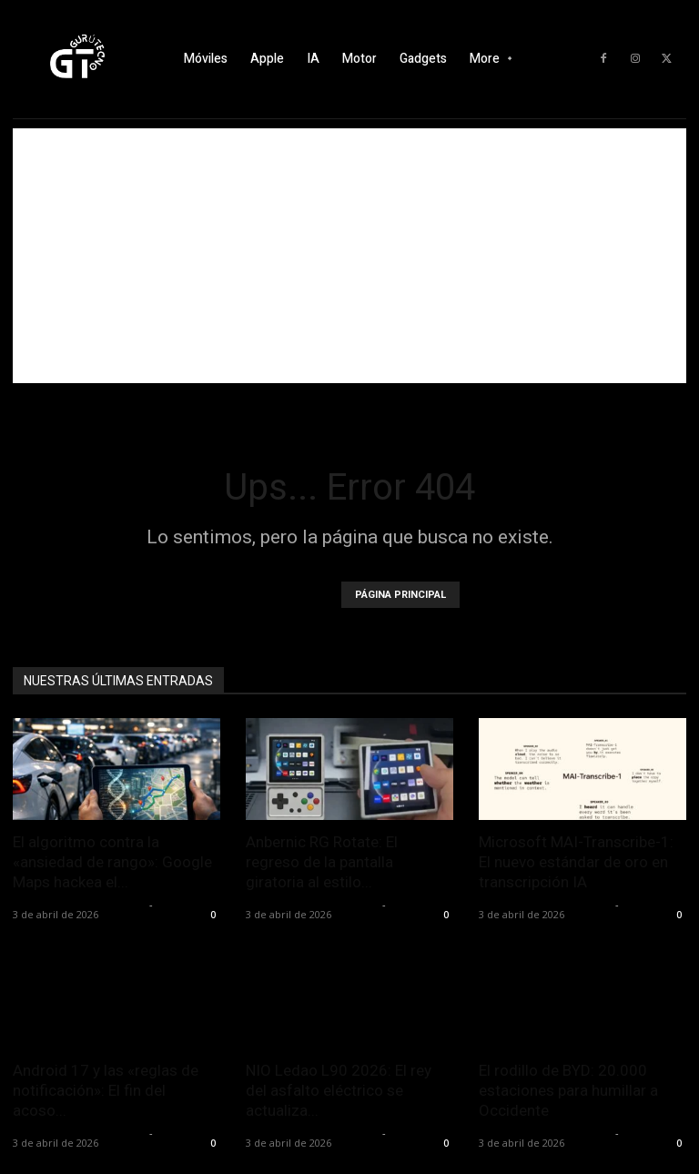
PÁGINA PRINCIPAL (400, 595)
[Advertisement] (349, 255)
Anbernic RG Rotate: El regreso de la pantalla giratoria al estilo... (322, 862)
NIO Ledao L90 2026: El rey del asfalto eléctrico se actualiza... (338, 1090)
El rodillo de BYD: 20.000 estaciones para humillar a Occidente (568, 1090)
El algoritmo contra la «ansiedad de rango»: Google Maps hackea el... (112, 862)
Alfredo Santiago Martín (79, 904)
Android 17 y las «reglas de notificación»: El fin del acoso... (105, 1090)
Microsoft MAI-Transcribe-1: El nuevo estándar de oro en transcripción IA (576, 862)
